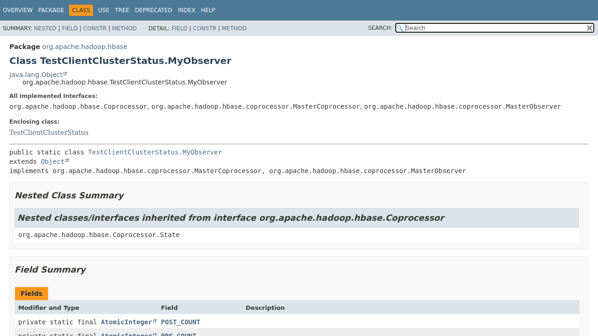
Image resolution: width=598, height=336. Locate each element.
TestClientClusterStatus (48, 132)
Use (103, 10)
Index (187, 10)
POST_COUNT (180, 322)
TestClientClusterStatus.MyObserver (155, 152)
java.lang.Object (36, 74)
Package (51, 10)
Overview (18, 10)
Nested (45, 28)
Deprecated (153, 10)
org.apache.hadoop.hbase (84, 46)
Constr (95, 28)
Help (208, 10)
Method (124, 28)
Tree (122, 10)
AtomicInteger (126, 322)
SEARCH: (380, 28)
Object (52, 161)
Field (70, 28)
